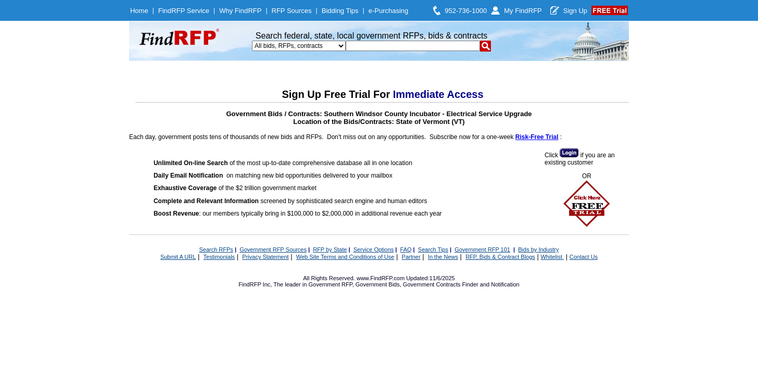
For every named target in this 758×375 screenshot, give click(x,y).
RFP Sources (292, 11)
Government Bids (378, 284)
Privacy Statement (265, 257)
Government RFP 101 (482, 249)
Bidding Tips (340, 11)
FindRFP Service (183, 11)
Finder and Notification (491, 284)
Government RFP (330, 284)
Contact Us (584, 257)
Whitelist (552, 257)
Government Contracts (432, 284)
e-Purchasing (389, 11)
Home (139, 11)
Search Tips (433, 249)
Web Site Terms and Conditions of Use (345, 257)
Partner (411, 257)
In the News (443, 257)
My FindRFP (523, 11)
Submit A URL (178, 257)
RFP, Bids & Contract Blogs (500, 257)
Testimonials (219, 257)
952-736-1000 (466, 11)
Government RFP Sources (273, 249)
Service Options (373, 249)
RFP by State (330, 249)
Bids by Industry (538, 249)
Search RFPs (216, 249)
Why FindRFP (240, 11)
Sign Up (575, 11)
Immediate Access (438, 94)
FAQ (406, 249)
